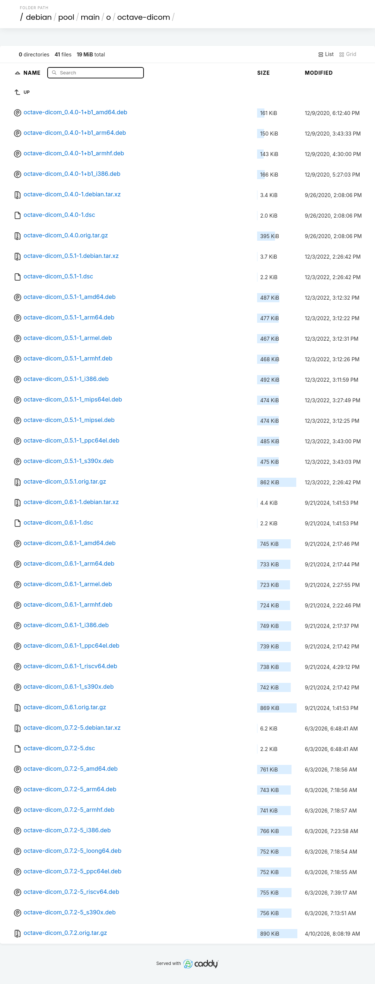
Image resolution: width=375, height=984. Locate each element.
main (90, 17)
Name (32, 72)
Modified (319, 73)
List (326, 54)
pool (66, 17)
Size (263, 73)
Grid (347, 54)
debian (39, 17)
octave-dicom (143, 17)
